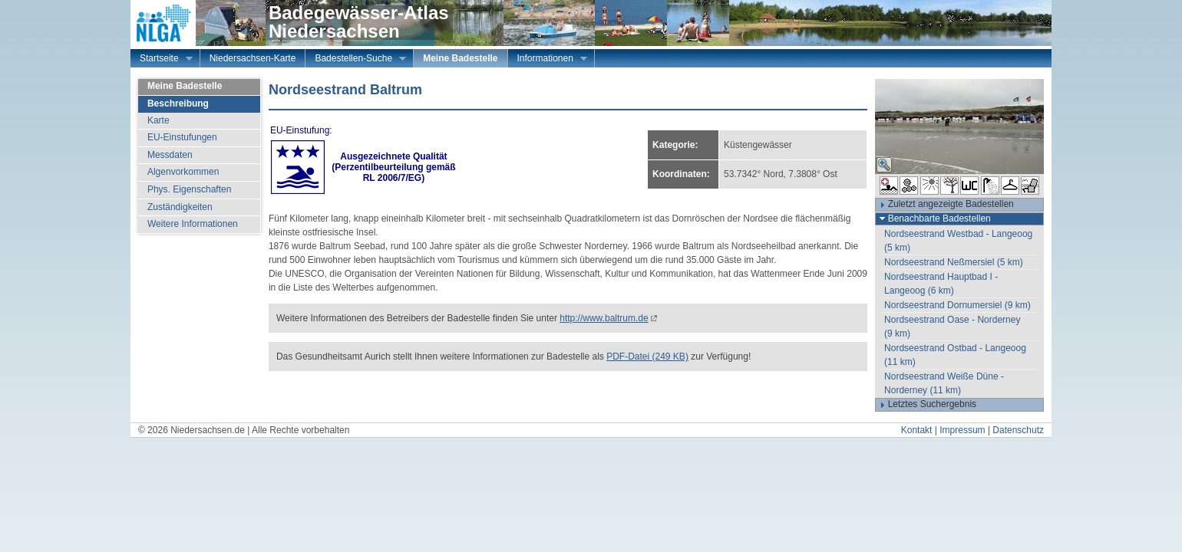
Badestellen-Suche (355, 60)
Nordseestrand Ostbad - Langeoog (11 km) (955, 355)
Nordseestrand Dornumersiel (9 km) (957, 305)
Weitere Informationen (192, 224)
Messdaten (170, 155)
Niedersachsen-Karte (253, 58)
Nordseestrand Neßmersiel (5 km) (953, 262)
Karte (158, 120)
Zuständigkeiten (180, 207)
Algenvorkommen (183, 171)
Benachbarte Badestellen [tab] (933, 218)
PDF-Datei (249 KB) (647, 356)
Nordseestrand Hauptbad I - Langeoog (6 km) (941, 283)
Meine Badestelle (460, 58)
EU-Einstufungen (182, 137)
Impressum (962, 430)
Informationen (547, 60)
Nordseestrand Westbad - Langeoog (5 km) (958, 240)
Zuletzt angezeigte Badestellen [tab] (945, 205)
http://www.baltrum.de (604, 318)
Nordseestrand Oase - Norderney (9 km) (952, 326)
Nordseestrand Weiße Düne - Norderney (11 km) (944, 383)
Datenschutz (1018, 430)
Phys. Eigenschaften (189, 189)
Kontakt (917, 430)
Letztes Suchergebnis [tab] (926, 405)
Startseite (161, 60)
